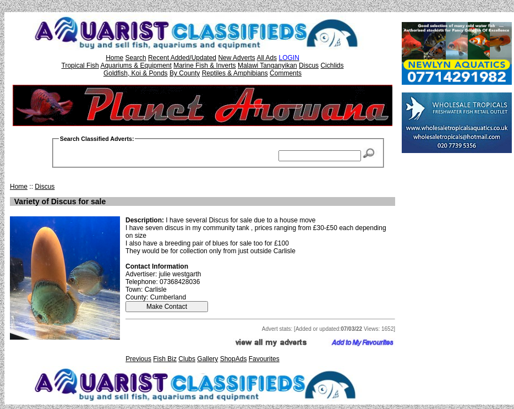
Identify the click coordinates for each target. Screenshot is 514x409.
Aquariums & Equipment (135, 65)
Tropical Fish (80, 65)
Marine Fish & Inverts (204, 65)
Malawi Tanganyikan (267, 65)
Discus (309, 65)
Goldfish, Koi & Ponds (135, 73)
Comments (286, 73)
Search (135, 58)
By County (184, 73)
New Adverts (236, 58)
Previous (138, 359)
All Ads (266, 58)
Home (114, 58)
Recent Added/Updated (182, 58)
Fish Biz (165, 359)
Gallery (207, 359)
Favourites (264, 359)
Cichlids (331, 65)
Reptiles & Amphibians (235, 73)
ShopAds (233, 359)
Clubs (186, 359)
